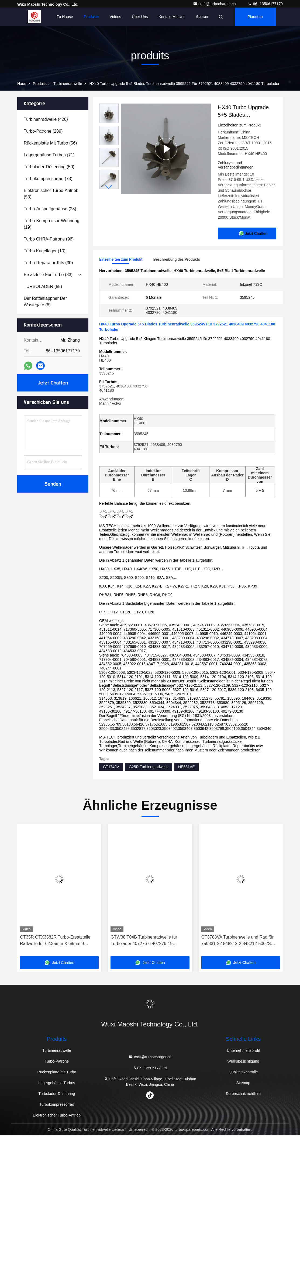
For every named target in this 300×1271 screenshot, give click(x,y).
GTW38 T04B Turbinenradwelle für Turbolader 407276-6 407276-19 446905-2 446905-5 (144, 940)
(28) (50, 209)
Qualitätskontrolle (243, 1071)
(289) (43, 131)
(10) (44, 251)
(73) (48, 178)
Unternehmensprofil (243, 1049)
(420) (46, 119)
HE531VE (186, 766)
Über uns (140, 17)
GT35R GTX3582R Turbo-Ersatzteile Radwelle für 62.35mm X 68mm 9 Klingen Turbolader (55, 940)
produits (40, 83)
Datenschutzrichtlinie (243, 1092)
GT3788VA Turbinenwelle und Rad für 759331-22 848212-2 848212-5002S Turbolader (237, 940)
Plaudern (255, 17)
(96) (49, 239)
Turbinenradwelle (67, 83)
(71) (49, 155)
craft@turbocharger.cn (215, 4)
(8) (45, 301)
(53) (51, 193)
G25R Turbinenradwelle (148, 766)
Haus (21, 83)
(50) (49, 166)
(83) (48, 274)
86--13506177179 (265, 4)
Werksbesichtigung (243, 1060)
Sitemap (243, 1082)
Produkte (91, 17)
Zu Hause (65, 17)
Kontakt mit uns (171, 17)
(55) (43, 286)
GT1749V (111, 766)
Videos (115, 17)
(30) (48, 262)
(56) (50, 143)
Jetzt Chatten (53, 383)
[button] (109, 187)
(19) (51, 223)
